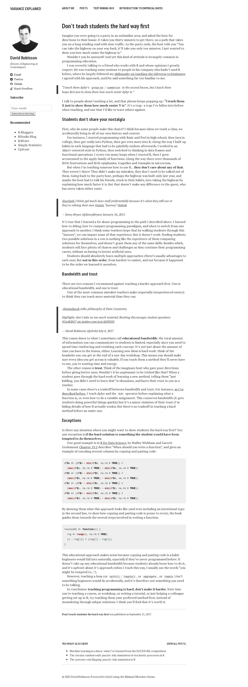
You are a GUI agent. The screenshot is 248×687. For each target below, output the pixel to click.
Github (16, 83)
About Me (68, 8)
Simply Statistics (30, 144)
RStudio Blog (27, 135)
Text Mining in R (103, 8)
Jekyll (109, 676)
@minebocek (71, 308)
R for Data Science (113, 442)
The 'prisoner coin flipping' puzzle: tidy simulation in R (102, 658)
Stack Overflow (21, 87)
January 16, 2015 (114, 213)
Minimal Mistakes (135, 676)
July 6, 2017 (106, 330)
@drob (122, 204)
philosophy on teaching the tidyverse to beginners (150, 73)
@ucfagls (68, 200)
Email (15, 73)
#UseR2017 (69, 320)
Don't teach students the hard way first (105, 25)
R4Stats (23, 140)
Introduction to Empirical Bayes (141, 8)
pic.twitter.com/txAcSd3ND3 (95, 320)
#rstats (99, 204)
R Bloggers (25, 131)
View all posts (176, 642)
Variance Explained (22, 8)
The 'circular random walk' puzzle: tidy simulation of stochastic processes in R (117, 654)
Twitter (16, 78)
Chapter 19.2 (88, 446)
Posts (84, 8)
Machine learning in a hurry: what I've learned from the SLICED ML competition (118, 650)
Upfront (23, 148)
